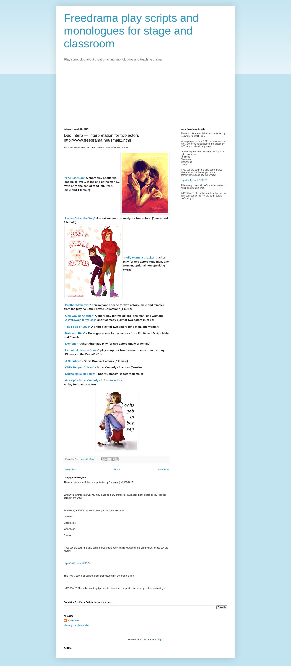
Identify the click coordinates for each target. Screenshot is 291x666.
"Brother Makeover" (77, 305)
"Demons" (71, 343)
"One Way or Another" (79, 315)
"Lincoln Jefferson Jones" (81, 350)
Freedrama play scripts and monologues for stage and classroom (131, 31)
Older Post (163, 469)
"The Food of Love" (77, 326)
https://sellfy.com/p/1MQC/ (77, 563)
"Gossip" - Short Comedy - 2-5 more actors (93, 380)
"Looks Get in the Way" (80, 218)
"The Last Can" (74, 177)
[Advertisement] (145, 94)
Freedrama (73, 620)
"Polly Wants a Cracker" (139, 257)
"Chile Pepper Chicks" (79, 367)
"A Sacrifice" (72, 361)
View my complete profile (76, 625)
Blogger (159, 639)
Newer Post (70, 469)
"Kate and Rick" (75, 333)
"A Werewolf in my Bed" (80, 319)
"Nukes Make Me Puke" (80, 373)
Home (117, 469)
